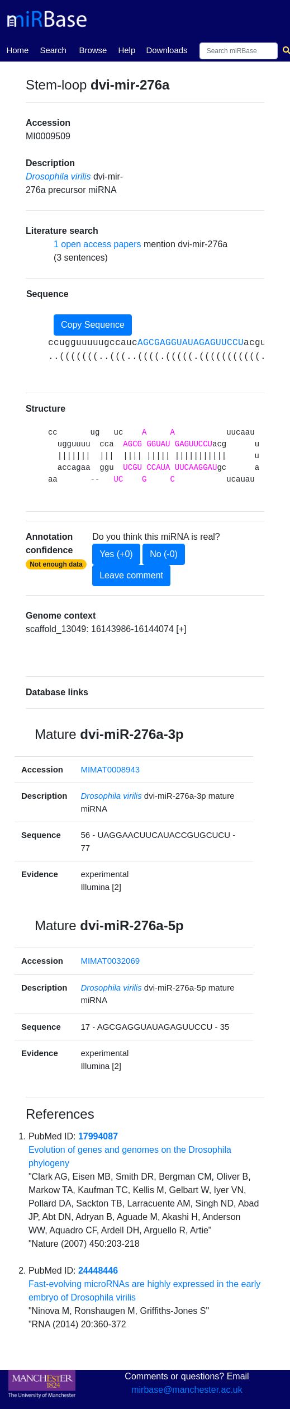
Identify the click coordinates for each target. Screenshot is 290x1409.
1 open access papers (97, 244)
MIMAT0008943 (110, 769)
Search (53, 50)
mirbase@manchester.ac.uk (187, 1389)
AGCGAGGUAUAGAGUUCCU (190, 343)
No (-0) (164, 554)
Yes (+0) (115, 554)
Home (17, 49)
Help (126, 50)
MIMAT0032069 (110, 960)
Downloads (166, 50)
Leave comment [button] (131, 575)
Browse (93, 50)
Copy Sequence (93, 324)
